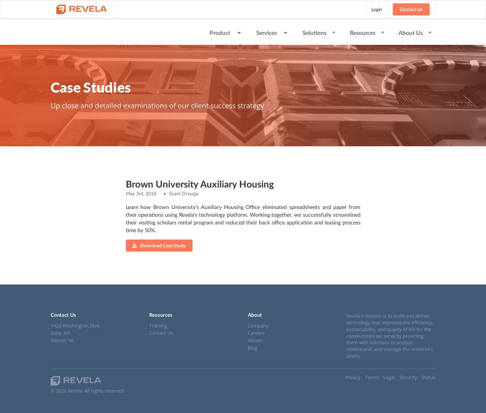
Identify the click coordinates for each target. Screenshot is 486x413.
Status (428, 377)
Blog (253, 348)
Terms (372, 377)
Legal (389, 377)
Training (158, 326)
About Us (415, 32)
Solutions (319, 32)
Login (376, 9)
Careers (256, 333)
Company (258, 326)
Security (408, 377)
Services (272, 32)
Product (226, 32)
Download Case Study (159, 245)
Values (255, 340)
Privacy (352, 377)
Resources (367, 32)
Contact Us (411, 9)
